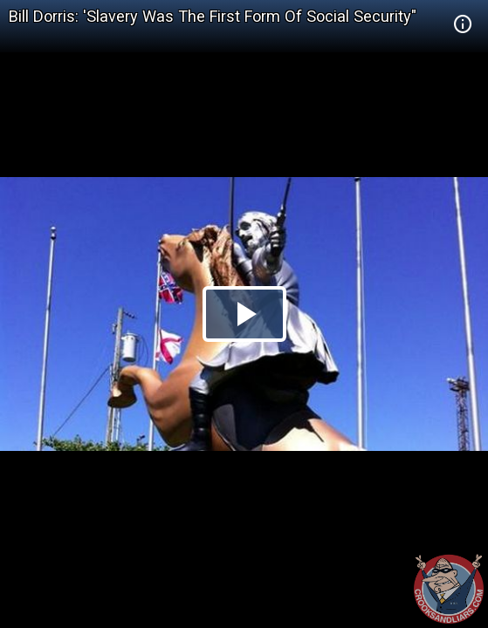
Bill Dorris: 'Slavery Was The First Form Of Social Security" (212, 16)
